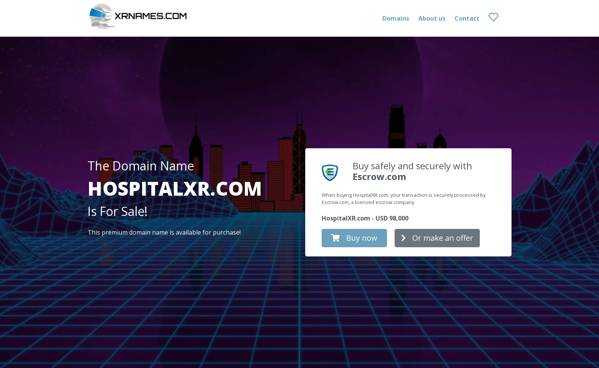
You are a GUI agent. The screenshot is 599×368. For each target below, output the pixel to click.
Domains (395, 18)
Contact (467, 18)
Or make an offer (437, 238)
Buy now (354, 238)
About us (431, 18)
